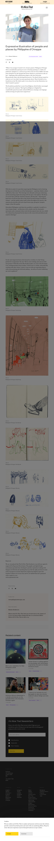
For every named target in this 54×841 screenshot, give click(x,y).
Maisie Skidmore (13, 56)
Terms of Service (32, 814)
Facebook (19, 809)
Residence (42, 805)
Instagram (19, 805)
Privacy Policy (31, 812)
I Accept (9, 833)
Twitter (19, 811)
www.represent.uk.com (12, 577)
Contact (30, 808)
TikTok (18, 806)
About (29, 805)
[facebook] (6, 62)
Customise (23, 833)
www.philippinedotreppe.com (16, 599)
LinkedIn (19, 808)
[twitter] (9, 62)
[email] (12, 62)
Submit (30, 806)
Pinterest (19, 812)
